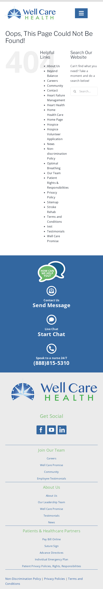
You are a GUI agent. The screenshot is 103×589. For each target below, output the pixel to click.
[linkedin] (62, 429)
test (49, 226)
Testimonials (56, 231)
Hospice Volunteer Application (55, 134)
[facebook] (41, 429)
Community (55, 86)
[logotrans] (51, 379)
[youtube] (51, 429)
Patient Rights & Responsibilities (58, 183)
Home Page (55, 120)
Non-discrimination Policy (57, 153)
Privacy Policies (54, 579)
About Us (53, 66)
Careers (52, 81)
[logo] (30, 7)
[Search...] (84, 91)
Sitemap (52, 202)
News (50, 144)
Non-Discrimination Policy (23, 579)
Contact (52, 90)
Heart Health (56, 105)
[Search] (74, 91)
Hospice (52, 124)
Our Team (54, 173)
